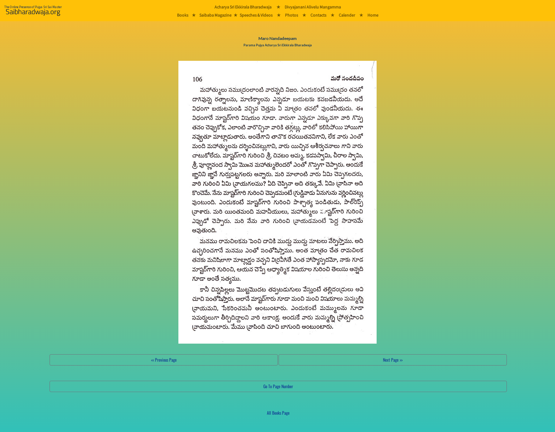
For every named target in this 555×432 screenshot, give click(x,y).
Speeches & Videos (256, 15)
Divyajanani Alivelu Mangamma (313, 7)
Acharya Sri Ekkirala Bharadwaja (242, 7)
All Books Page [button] (278, 413)
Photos (291, 15)
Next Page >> (392, 360)
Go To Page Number (278, 386)
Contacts (318, 15)
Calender (347, 15)
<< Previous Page (164, 360)
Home (372, 15)
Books (182, 15)
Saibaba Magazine (215, 15)
